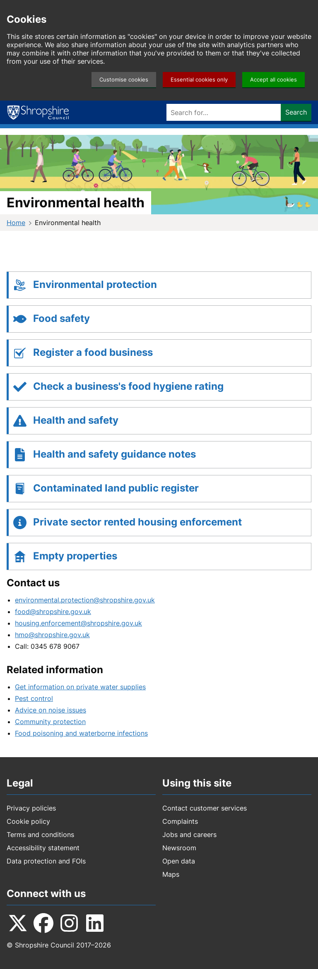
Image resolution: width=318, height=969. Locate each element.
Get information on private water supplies (80, 687)
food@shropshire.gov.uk (53, 611)
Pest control (34, 698)
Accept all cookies (273, 80)
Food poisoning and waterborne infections (81, 733)
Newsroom (179, 848)
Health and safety (75, 420)
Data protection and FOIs (46, 861)
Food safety (61, 318)
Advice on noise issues (50, 710)
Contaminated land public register (116, 488)
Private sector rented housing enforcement (137, 522)
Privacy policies (31, 808)
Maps (170, 874)
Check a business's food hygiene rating (128, 386)
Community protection (50, 721)
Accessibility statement (43, 848)
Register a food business (93, 352)
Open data (178, 861)
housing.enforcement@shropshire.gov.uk (78, 623)
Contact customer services (204, 808)
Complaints (180, 821)
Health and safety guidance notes (114, 454)
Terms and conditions (40, 834)
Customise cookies (123, 80)
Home (16, 222)
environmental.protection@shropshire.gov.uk (85, 600)
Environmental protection (95, 284)
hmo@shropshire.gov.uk (52, 635)
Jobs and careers (189, 834)
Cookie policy (28, 821)
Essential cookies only (199, 80)
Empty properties (75, 556)
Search (296, 112)
